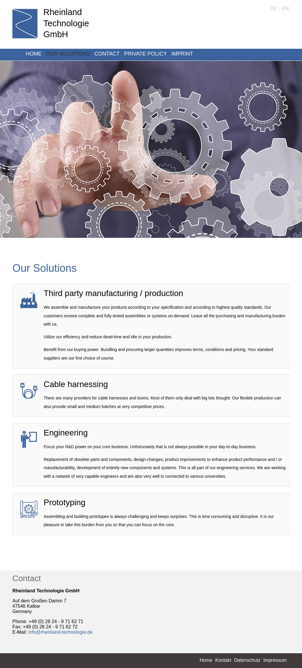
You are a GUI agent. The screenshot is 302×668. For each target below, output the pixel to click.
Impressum (275, 660)
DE (274, 8)
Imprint (182, 54)
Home (34, 54)
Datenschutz (247, 660)
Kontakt (223, 660)
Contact (107, 54)
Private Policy (145, 54)
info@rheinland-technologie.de (60, 632)
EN (285, 8)
